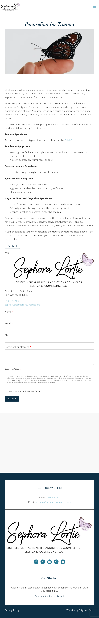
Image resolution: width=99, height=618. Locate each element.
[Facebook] (36, 561)
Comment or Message (18, 347)
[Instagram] (42, 561)
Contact (12, 246)
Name (9, 311)
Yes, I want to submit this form (24, 391)
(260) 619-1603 (12, 301)
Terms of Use (13, 369)
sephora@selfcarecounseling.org (22, 304)
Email (9, 323)
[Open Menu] (94, 6)
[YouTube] (63, 561)
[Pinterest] (56, 561)
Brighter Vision (86, 610)
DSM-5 (68, 140)
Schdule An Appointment (49, 596)
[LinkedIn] (49, 561)
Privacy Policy (12, 610)
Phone (8, 335)
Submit (12, 398)
